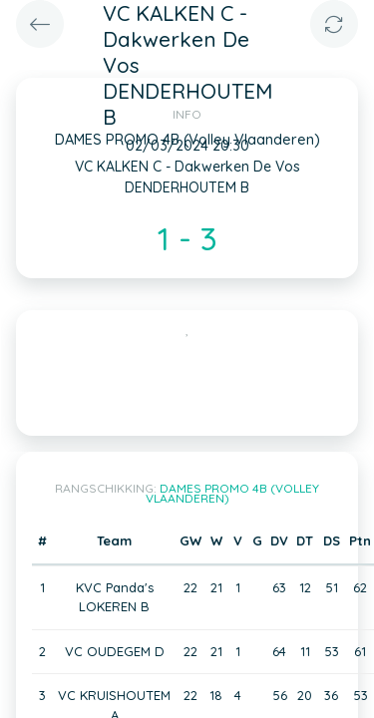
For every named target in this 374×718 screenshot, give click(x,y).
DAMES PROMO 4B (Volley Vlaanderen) (233, 493)
